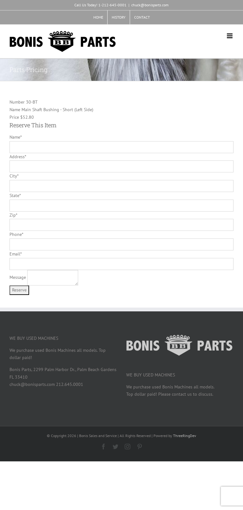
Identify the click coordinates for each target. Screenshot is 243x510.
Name (15, 137)
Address (17, 156)
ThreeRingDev (184, 435)
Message (17, 277)
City (13, 176)
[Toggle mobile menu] (230, 36)
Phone (16, 234)
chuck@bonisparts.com (150, 5)
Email (15, 254)
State (15, 195)
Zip (13, 215)
